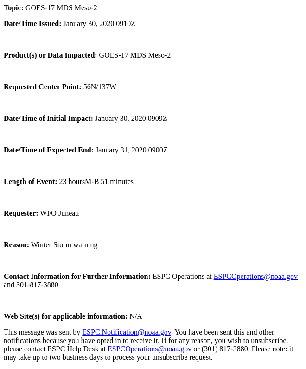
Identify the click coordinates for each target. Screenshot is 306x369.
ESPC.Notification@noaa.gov (126, 332)
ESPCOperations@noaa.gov (256, 276)
